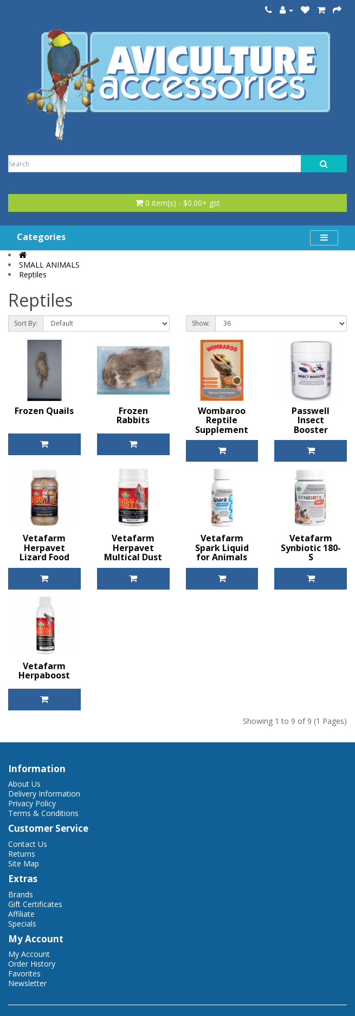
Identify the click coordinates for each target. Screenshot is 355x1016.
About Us (24, 784)
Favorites (24, 973)
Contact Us (27, 844)
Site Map (23, 863)
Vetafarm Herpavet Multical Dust (133, 547)
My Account (29, 954)
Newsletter (27, 983)
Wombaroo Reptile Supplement (221, 420)
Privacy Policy (32, 803)
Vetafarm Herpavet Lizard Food (44, 547)
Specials (22, 923)
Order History (31, 964)
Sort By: (25, 323)
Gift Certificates (35, 904)
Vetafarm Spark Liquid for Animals (222, 547)
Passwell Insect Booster (311, 420)
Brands (20, 894)
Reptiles (33, 274)
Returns (21, 854)
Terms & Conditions (43, 813)
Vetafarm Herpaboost (44, 671)
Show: (201, 323)
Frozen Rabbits (133, 415)
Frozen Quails (44, 411)
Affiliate (21, 914)
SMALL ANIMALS (49, 265)
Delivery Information (44, 793)
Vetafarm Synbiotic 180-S (311, 547)
